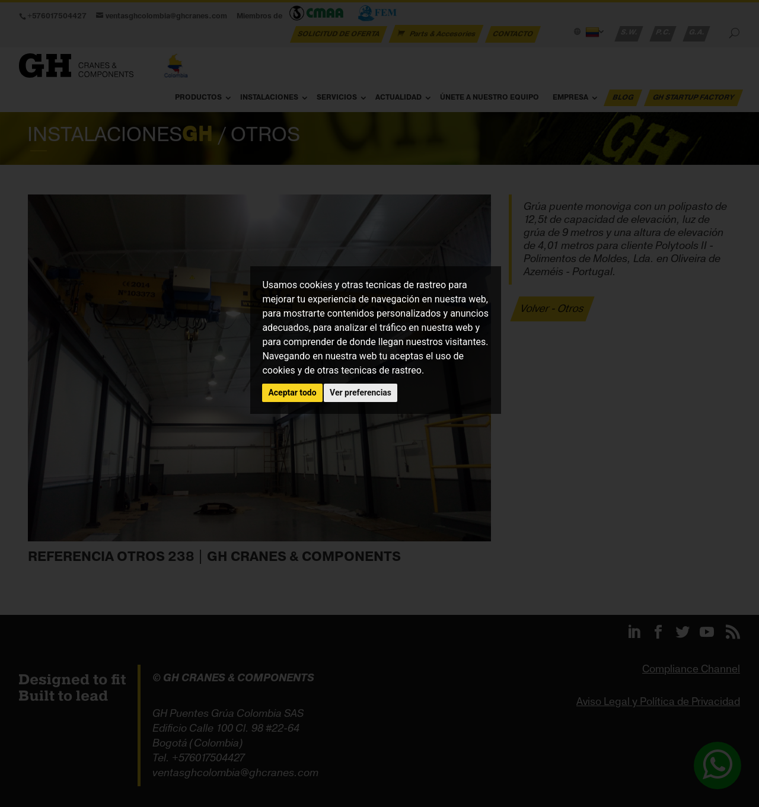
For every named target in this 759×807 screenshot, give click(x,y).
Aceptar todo (292, 392)
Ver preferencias (360, 392)
